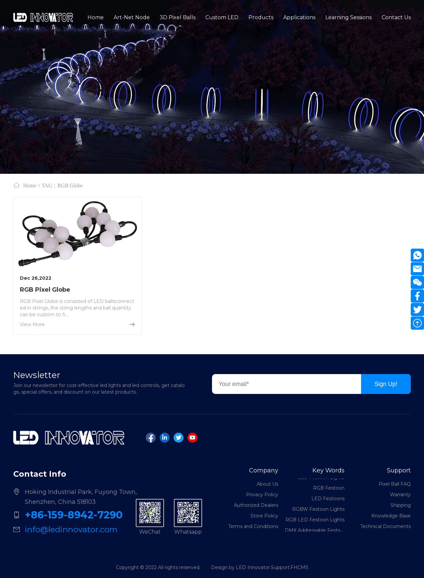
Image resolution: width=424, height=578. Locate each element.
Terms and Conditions (253, 526)
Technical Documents (385, 526)
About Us (267, 484)
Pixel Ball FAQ (395, 484)
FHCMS (299, 567)
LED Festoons (327, 499)
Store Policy (264, 516)
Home (29, 185)
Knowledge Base (391, 516)
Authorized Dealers (256, 505)
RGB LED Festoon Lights (315, 520)
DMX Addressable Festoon (314, 531)
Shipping (401, 505)
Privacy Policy (262, 495)
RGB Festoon (328, 489)
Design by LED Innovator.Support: (251, 567)
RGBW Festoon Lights (318, 510)
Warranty (400, 495)
